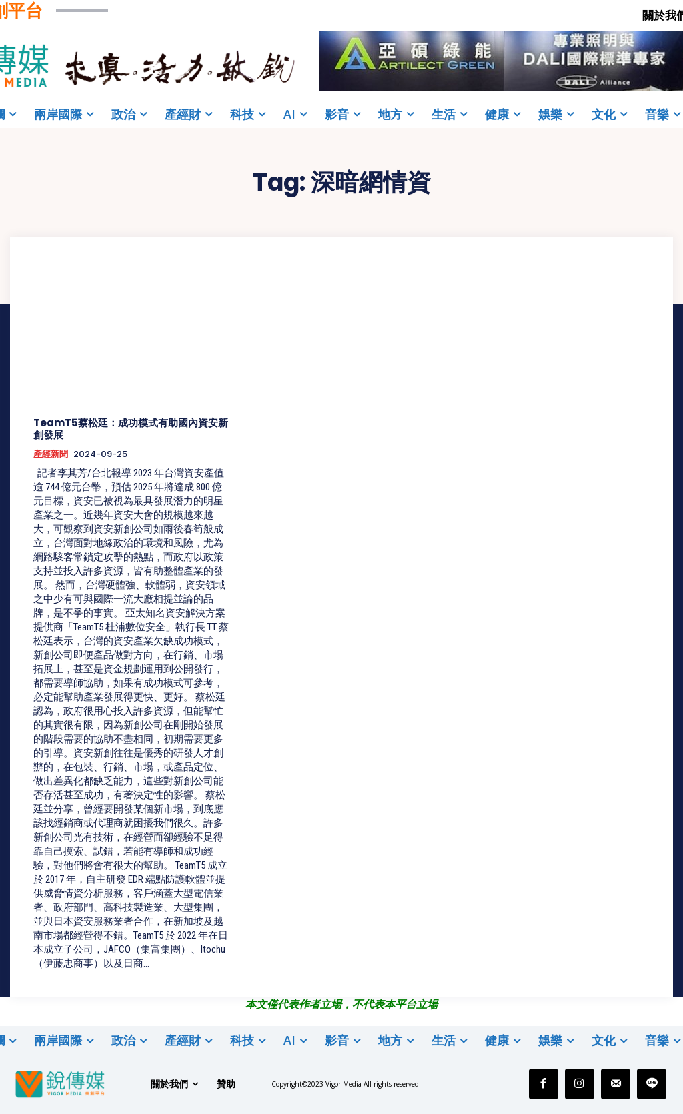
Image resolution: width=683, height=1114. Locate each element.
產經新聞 (50, 454)
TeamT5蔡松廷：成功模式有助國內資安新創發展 (130, 429)
